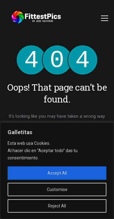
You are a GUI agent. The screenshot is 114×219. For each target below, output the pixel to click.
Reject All (57, 205)
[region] (57, 170)
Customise (57, 189)
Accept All (57, 173)
